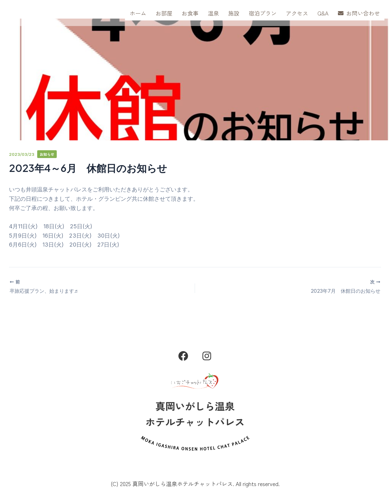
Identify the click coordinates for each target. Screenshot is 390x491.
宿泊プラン (263, 13)
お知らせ (48, 154)
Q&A (323, 13)
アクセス (297, 13)
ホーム (138, 13)
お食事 (190, 13)
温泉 (213, 13)
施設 (233, 13)
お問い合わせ (359, 13)
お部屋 (164, 13)
